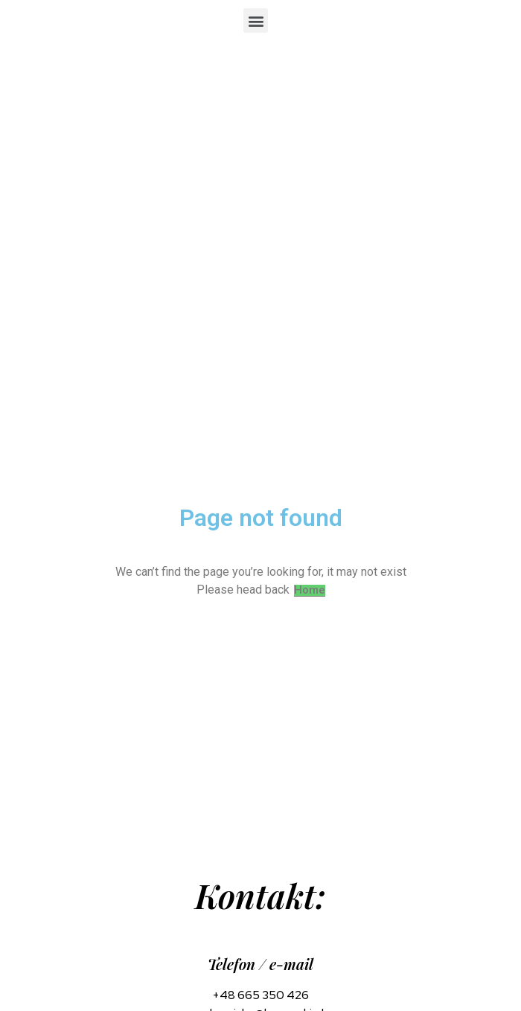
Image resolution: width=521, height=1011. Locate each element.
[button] (255, 20)
